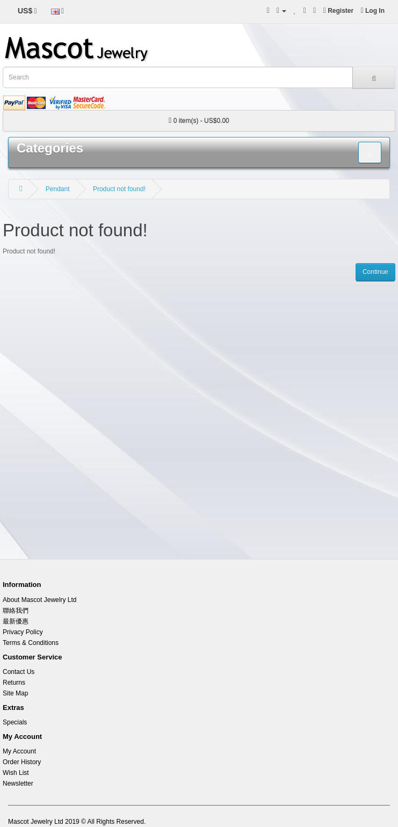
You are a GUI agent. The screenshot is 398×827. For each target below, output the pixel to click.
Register (338, 10)
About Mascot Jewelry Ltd (39, 600)
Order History (22, 762)
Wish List (16, 773)
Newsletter (18, 783)
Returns (14, 682)
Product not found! (119, 189)
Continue (375, 271)
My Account (19, 751)
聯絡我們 (15, 610)
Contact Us (18, 672)
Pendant (58, 189)
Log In (373, 10)
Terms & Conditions (31, 643)
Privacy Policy (23, 632)
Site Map (15, 693)
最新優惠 (15, 621)
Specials (15, 722)
